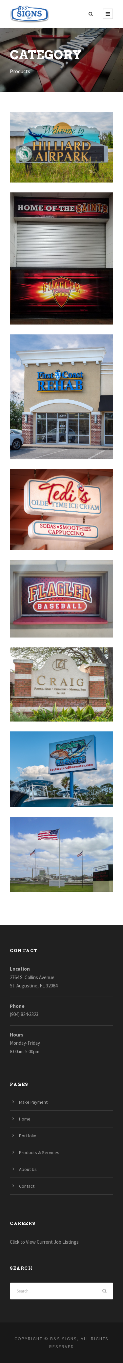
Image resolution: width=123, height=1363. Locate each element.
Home (25, 1119)
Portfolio (27, 1136)
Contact (26, 1186)
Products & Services (39, 1152)
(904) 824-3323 (24, 1014)
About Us (28, 1169)
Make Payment (33, 1102)
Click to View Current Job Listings (44, 1242)
